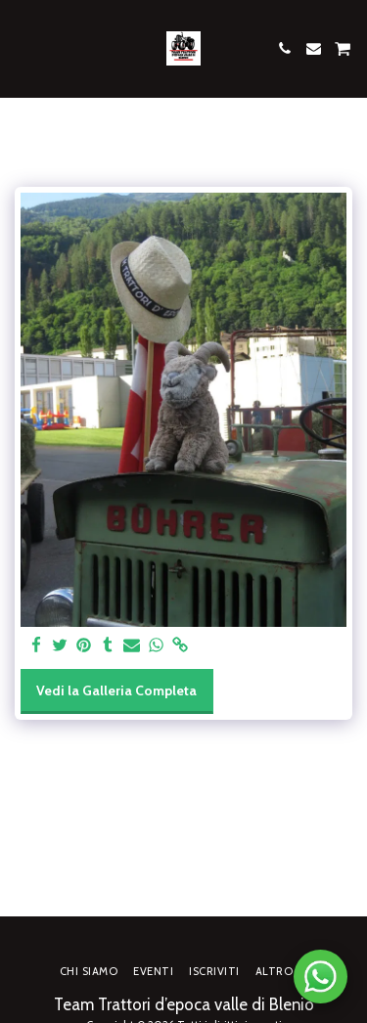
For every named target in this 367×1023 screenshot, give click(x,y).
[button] (21, 48)
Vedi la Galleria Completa (116, 690)
